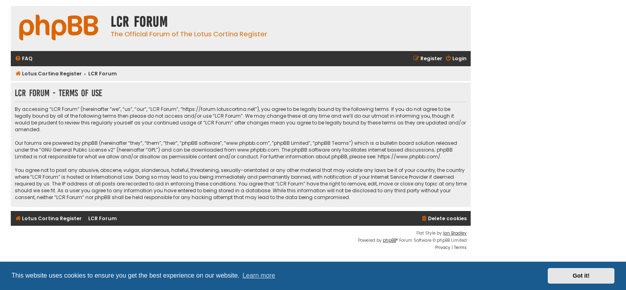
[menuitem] (23, 58)
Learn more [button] (258, 275)
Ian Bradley (455, 233)
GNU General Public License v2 (77, 149)
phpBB (389, 240)
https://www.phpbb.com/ (409, 156)
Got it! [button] (581, 275)
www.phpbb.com (258, 149)
